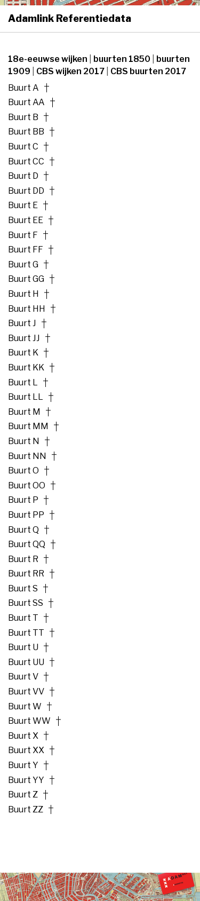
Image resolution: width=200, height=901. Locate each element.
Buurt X (23, 736)
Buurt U (23, 647)
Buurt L (23, 383)
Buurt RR (26, 574)
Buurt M (24, 412)
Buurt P (23, 500)
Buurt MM (28, 426)
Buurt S (23, 589)
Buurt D (23, 176)
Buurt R (23, 559)
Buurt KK (26, 368)
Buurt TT (26, 633)
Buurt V (23, 677)
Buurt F (23, 235)
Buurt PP (26, 515)
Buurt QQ (26, 544)
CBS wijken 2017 (71, 71)
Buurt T (23, 618)
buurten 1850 (122, 59)
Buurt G (23, 265)
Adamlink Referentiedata (69, 18)
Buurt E (23, 205)
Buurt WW (29, 721)
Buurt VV (26, 692)
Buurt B (23, 117)
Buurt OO (26, 486)
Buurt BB (26, 132)
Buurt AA (26, 102)
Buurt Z (23, 795)
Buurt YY (26, 780)
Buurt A (23, 88)
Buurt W (25, 707)
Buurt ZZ (25, 810)
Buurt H (23, 294)
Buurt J (22, 323)
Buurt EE (25, 220)
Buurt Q (23, 530)
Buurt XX (26, 750)
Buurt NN (27, 456)
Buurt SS (25, 603)
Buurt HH (26, 309)
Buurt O (23, 471)
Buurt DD (26, 191)
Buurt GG (26, 279)
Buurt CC (26, 162)
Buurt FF (25, 250)
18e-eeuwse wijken (48, 59)
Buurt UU (26, 662)
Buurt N (23, 441)
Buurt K (23, 353)
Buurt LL (25, 397)
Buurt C (23, 147)
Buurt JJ (24, 338)
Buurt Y (23, 765)
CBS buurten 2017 (148, 71)
